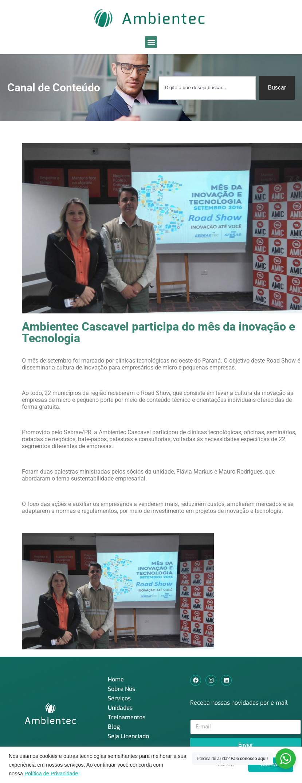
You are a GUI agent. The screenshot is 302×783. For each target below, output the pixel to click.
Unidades (120, 708)
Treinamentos (126, 717)
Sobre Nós (121, 689)
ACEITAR (271, 764)
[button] (151, 42)
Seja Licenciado (128, 736)
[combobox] (207, 88)
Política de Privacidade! (52, 773)
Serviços (119, 698)
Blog (114, 727)
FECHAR (224, 764)
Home (116, 679)
